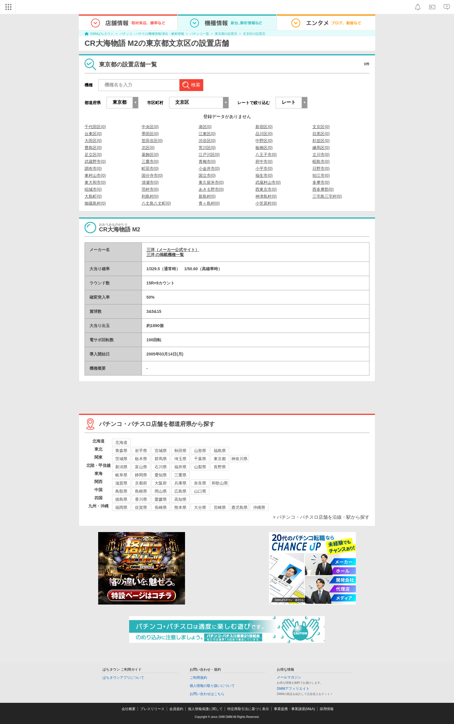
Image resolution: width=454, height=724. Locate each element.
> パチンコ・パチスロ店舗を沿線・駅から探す (321, 517)
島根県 (141, 491)
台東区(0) (93, 134)
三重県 (180, 475)
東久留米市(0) (211, 182)
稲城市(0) (93, 189)
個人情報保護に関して (205, 709)
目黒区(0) (320, 134)
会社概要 (129, 709)
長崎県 (161, 507)
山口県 (200, 491)
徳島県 (121, 499)
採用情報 (327, 709)
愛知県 (161, 475)
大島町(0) (93, 196)
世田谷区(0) (152, 141)
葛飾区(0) (150, 155)
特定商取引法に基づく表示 (248, 709)
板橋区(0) (263, 148)
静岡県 (141, 475)
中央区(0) (150, 127)
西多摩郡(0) (323, 189)
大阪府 (161, 483)
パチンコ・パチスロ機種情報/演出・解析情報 (152, 33)
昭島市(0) (320, 161)
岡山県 (161, 491)
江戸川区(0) (209, 155)
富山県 (141, 466)
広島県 (180, 491)
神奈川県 (239, 458)
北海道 (121, 442)
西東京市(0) (266, 189)
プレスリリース (152, 709)
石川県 (161, 466)
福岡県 (121, 507)
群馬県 (161, 458)
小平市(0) (263, 168)
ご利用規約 (198, 678)
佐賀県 (141, 507)
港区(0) (205, 127)
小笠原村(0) (266, 203)
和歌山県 (220, 483)
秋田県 (180, 450)
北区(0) (148, 148)
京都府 (141, 483)
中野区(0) (263, 141)
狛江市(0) (320, 175)
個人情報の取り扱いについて (212, 686)
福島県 (220, 450)
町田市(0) (150, 168)
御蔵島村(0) (95, 203)
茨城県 (121, 458)
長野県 (220, 466)
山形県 (200, 450)
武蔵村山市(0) (268, 182)
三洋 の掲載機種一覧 (165, 254)
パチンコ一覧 (199, 33)
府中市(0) (263, 161)
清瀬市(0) (150, 182)
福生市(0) (263, 175)
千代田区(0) (95, 127)
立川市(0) (320, 155)
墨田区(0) (150, 134)
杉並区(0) (320, 141)
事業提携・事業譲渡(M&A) (294, 709)
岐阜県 (121, 475)
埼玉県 (180, 458)
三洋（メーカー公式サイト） (173, 249)
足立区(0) (93, 155)
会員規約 (176, 709)
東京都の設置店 (226, 33)
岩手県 (141, 450)
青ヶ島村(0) (209, 203)
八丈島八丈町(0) (156, 203)
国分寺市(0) (152, 175)
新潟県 (121, 466)
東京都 (220, 458)
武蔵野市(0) (95, 161)
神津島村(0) (266, 196)
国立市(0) (207, 175)
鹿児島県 (239, 507)
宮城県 (161, 450)
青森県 (121, 450)
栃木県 (141, 458)
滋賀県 (121, 483)
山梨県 (200, 466)
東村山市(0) (95, 175)
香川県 (141, 499)
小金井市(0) (209, 168)
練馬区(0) (320, 148)
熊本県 (180, 507)
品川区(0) (263, 134)
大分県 (200, 507)
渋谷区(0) (207, 141)
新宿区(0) (263, 127)
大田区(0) (93, 141)
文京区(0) (320, 127)
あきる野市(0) (211, 189)
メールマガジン (289, 677)
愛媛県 (161, 499)
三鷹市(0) (150, 161)
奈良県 (200, 483)
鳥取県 (121, 491)
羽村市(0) (150, 189)
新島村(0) (207, 196)
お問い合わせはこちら (207, 694)
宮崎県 (220, 507)
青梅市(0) (207, 161)
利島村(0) (150, 196)
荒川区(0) (207, 148)
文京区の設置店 (254, 33)
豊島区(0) (93, 148)
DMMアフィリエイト (293, 689)
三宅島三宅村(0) (327, 196)
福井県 (180, 466)
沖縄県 (259, 507)
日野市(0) (320, 168)
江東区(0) (207, 134)
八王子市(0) (266, 155)
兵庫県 (180, 483)
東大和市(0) (95, 182)
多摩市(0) (320, 182)
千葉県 (200, 458)
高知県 (180, 499)
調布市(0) (93, 168)
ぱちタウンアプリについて (123, 678)
